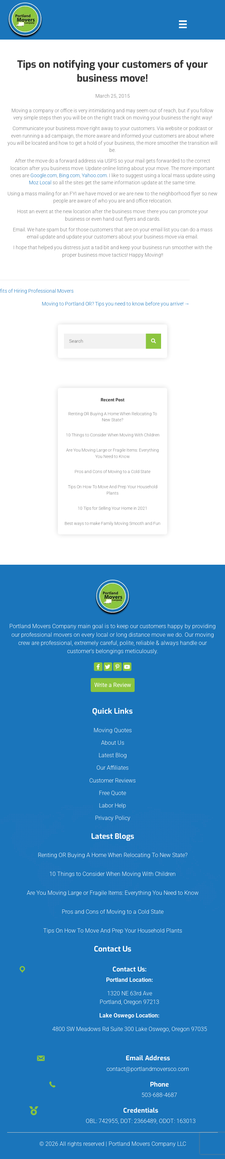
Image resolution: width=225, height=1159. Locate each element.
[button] (98, 666)
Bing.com (69, 175)
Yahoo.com (94, 175)
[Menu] (183, 24)
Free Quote (112, 793)
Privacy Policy (112, 818)
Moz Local (40, 182)
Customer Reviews (112, 780)
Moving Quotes (113, 730)
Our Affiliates (112, 767)
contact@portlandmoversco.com (147, 1069)
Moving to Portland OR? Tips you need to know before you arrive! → (77, 304)
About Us (112, 742)
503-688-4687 (159, 1095)
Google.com (43, 175)
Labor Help (112, 805)
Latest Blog (113, 755)
